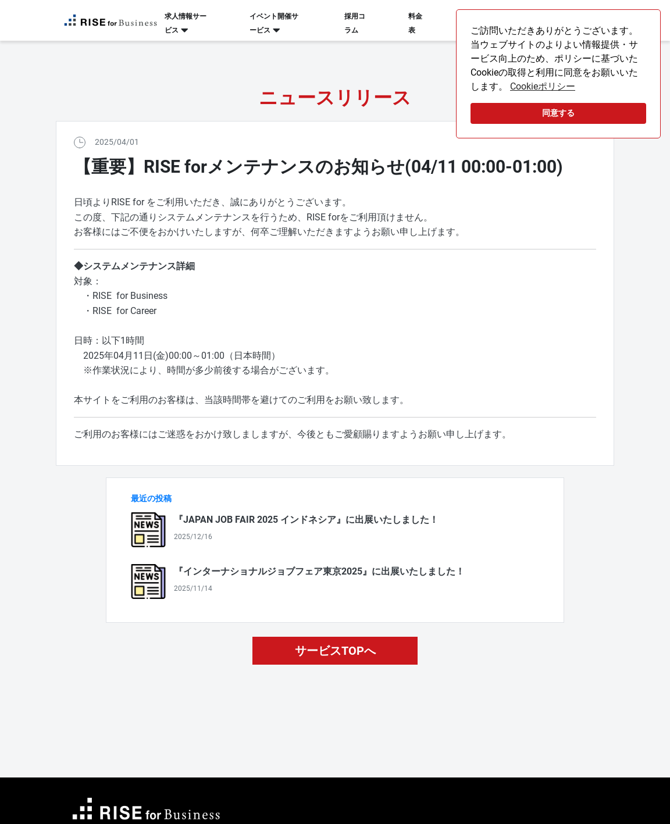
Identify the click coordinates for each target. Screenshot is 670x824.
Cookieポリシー (542, 86)
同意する (558, 113)
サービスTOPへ (335, 651)
